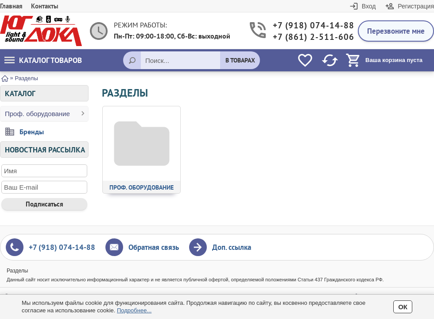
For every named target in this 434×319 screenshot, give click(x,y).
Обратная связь (153, 247)
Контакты (44, 6)
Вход (369, 6)
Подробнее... (134, 310)
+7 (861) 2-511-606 (309, 37)
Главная (11, 6)
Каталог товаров (43, 60)
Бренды (31, 131)
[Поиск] (132, 60)
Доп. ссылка (231, 247)
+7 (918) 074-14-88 (309, 25)
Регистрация (416, 6)
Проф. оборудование (37, 113)
